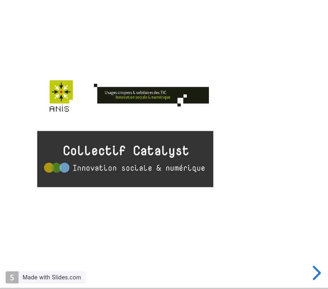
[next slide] (315, 273)
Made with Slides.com (52, 277)
